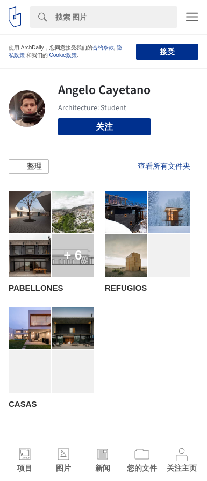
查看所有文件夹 (164, 166)
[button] (29, 166)
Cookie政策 (63, 55)
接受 (167, 51)
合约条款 (103, 48)
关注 (104, 126)
